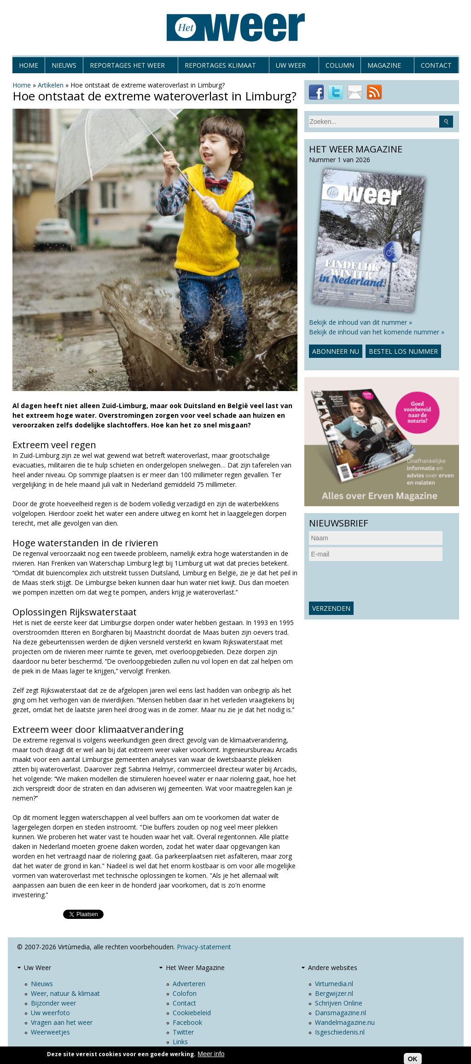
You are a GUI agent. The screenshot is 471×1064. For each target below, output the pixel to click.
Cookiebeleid (192, 1012)
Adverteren (189, 983)
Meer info (211, 1054)
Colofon (185, 993)
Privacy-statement (204, 946)
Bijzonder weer (53, 1003)
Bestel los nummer (403, 351)
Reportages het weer (127, 67)
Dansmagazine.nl (340, 1012)
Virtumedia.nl (334, 983)
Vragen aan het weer (62, 1022)
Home (28, 65)
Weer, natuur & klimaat (65, 993)
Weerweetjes (50, 1032)
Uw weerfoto (50, 1012)
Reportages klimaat (220, 67)
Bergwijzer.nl (334, 993)
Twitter (183, 1032)
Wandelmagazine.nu (345, 1022)
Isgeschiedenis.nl (340, 1032)
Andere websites (332, 967)
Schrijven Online (338, 1003)
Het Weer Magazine (195, 967)
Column (340, 65)
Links (180, 1041)
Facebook (187, 1022)
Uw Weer (290, 67)
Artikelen (51, 85)
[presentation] (379, 581)
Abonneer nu (335, 351)
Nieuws (64, 65)
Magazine (384, 67)
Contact (436, 65)
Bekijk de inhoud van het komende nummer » (376, 331)
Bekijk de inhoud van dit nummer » (360, 322)
